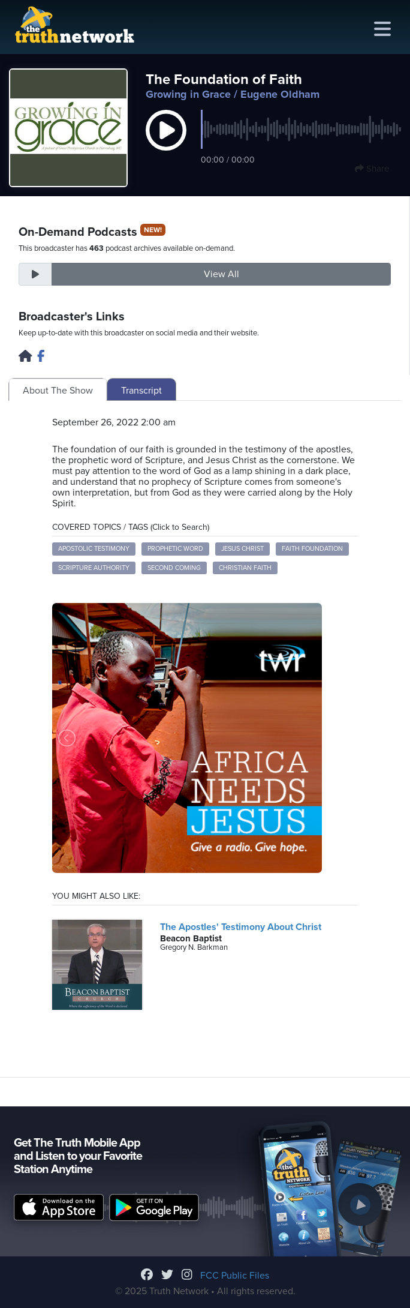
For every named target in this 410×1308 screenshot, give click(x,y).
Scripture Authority (93, 568)
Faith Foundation (312, 549)
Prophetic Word (175, 549)
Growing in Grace (188, 94)
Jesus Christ (242, 549)
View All (221, 274)
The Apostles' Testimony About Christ (240, 927)
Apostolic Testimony (93, 549)
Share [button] (372, 168)
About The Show (58, 391)
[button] (166, 143)
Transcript (141, 391)
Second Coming (174, 568)
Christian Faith (245, 568)
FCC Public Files (234, 1276)
